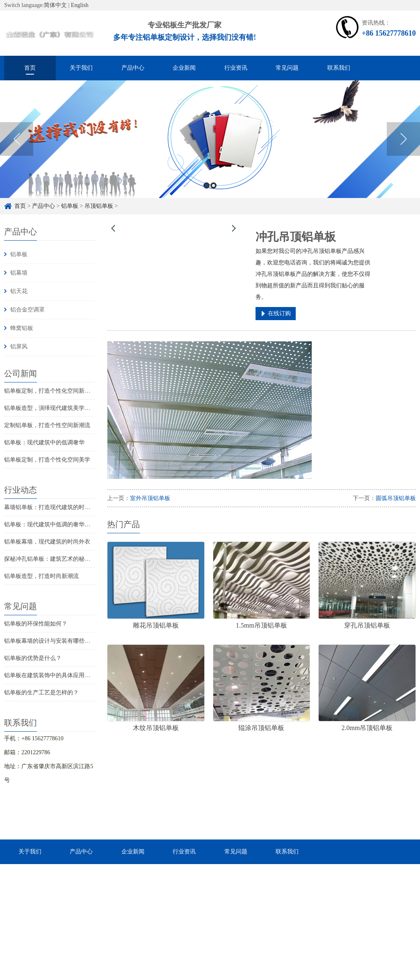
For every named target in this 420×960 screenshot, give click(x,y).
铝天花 (18, 291)
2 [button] (213, 186)
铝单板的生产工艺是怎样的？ (41, 692)
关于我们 (81, 68)
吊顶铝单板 (98, 206)
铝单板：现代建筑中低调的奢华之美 (50, 524)
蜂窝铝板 (21, 328)
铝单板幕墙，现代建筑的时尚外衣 (47, 542)
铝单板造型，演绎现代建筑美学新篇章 (53, 408)
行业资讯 (235, 68)
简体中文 (55, 5)
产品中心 (132, 68)
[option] (210, 140)
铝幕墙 (18, 273)
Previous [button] (16, 140)
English (80, 5)
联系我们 (338, 68)
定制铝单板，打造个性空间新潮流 (47, 425)
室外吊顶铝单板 (150, 498)
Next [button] (403, 140)
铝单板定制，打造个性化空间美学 (47, 460)
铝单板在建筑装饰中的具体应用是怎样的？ (58, 675)
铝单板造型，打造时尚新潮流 (41, 576)
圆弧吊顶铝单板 (396, 498)
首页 (30, 68)
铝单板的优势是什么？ (33, 658)
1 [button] (206, 186)
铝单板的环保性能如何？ (35, 624)
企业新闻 (184, 68)
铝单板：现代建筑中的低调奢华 (44, 442)
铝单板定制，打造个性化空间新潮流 (50, 391)
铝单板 (69, 206)
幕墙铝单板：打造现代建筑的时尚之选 (53, 507)
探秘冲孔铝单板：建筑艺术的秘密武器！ (55, 559)
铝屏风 (18, 347)
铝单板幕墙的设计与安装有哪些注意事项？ (58, 641)
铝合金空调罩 (27, 310)
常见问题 (287, 68)
